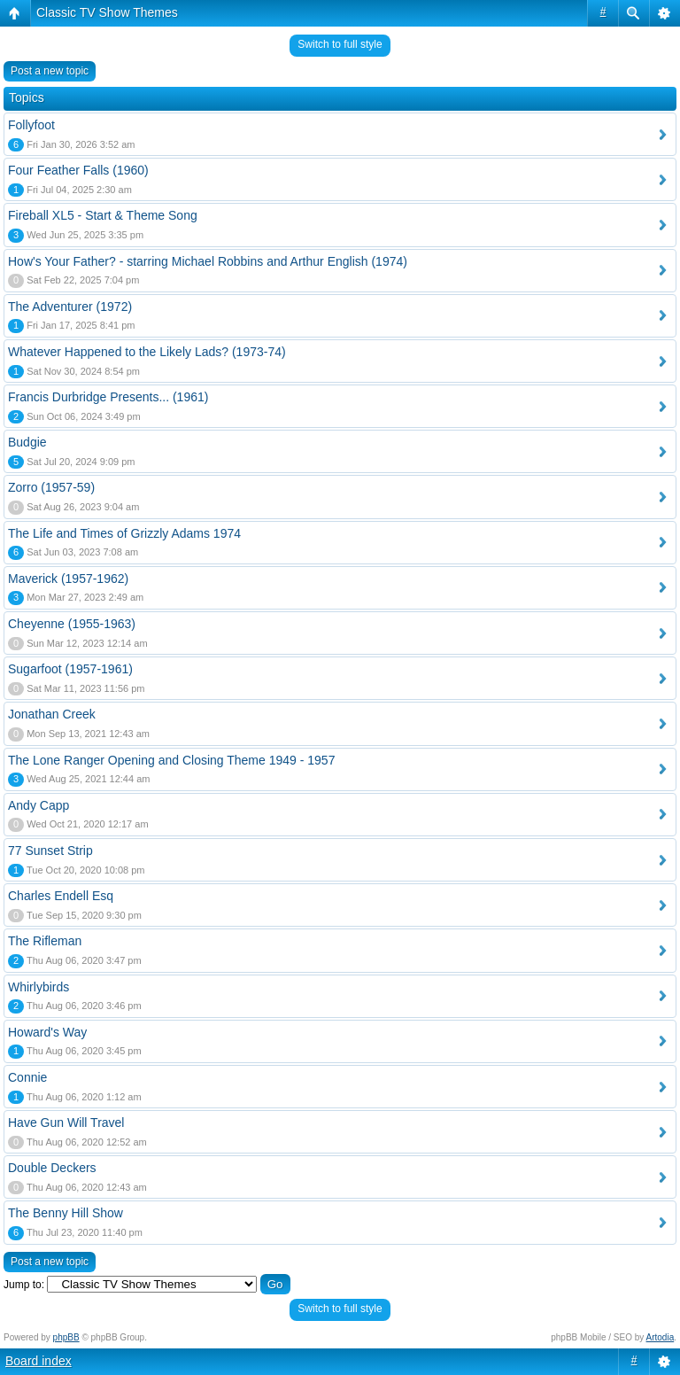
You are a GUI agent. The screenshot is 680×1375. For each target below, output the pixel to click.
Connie (27, 1077)
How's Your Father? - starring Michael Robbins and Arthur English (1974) (207, 261)
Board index (38, 1361)
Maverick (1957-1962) (68, 578)
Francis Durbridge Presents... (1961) (108, 397)
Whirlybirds (38, 987)
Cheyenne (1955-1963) (71, 624)
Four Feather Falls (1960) (78, 170)
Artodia (660, 1337)
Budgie (27, 442)
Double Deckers (52, 1168)
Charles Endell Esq (60, 896)
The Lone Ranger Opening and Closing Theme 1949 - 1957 (171, 760)
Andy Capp (38, 805)
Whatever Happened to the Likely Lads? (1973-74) (147, 352)
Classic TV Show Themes (107, 12)
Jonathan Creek (52, 714)
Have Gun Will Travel (66, 1122)
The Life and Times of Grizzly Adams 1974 (124, 533)
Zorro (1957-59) (51, 487)
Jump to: (24, 1284)
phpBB (66, 1337)
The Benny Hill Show (65, 1213)
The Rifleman (44, 941)
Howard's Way (47, 1032)
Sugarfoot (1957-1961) (70, 669)
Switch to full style (340, 44)
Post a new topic (50, 71)
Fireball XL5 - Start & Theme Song (102, 215)
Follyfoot (31, 125)
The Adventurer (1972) (70, 306)
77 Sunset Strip (50, 850)
